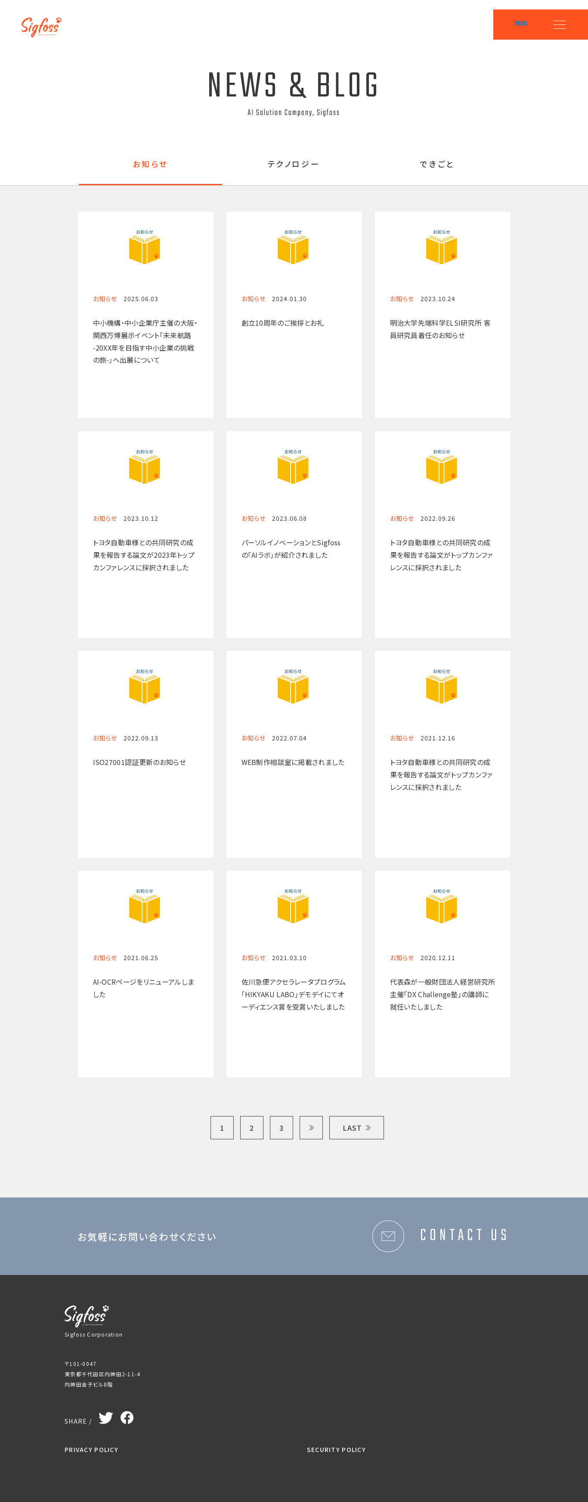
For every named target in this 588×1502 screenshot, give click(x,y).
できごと (437, 164)
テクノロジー (294, 164)
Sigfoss (46, 21)
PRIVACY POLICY (91, 1449)
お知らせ (150, 164)
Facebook (127, 1415)
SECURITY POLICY (336, 1449)
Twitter (106, 1416)
